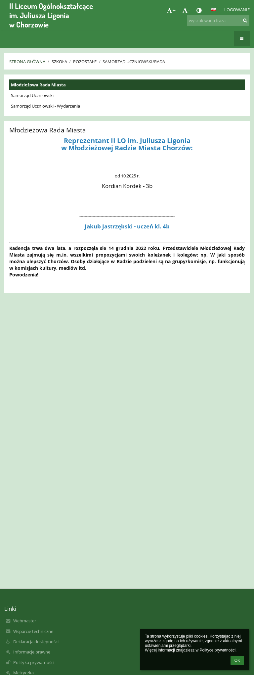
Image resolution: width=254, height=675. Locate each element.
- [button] (186, 10)
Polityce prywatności (217, 650)
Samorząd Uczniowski (32, 95)
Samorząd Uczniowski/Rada (134, 62)
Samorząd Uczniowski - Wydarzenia (45, 106)
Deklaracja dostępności (36, 642)
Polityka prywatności (33, 662)
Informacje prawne (31, 652)
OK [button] (237, 660)
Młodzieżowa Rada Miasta (38, 85)
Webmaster (24, 621)
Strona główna (27, 62)
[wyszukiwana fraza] (218, 20)
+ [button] (171, 10)
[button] (213, 10)
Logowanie (237, 10)
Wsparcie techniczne (33, 631)
